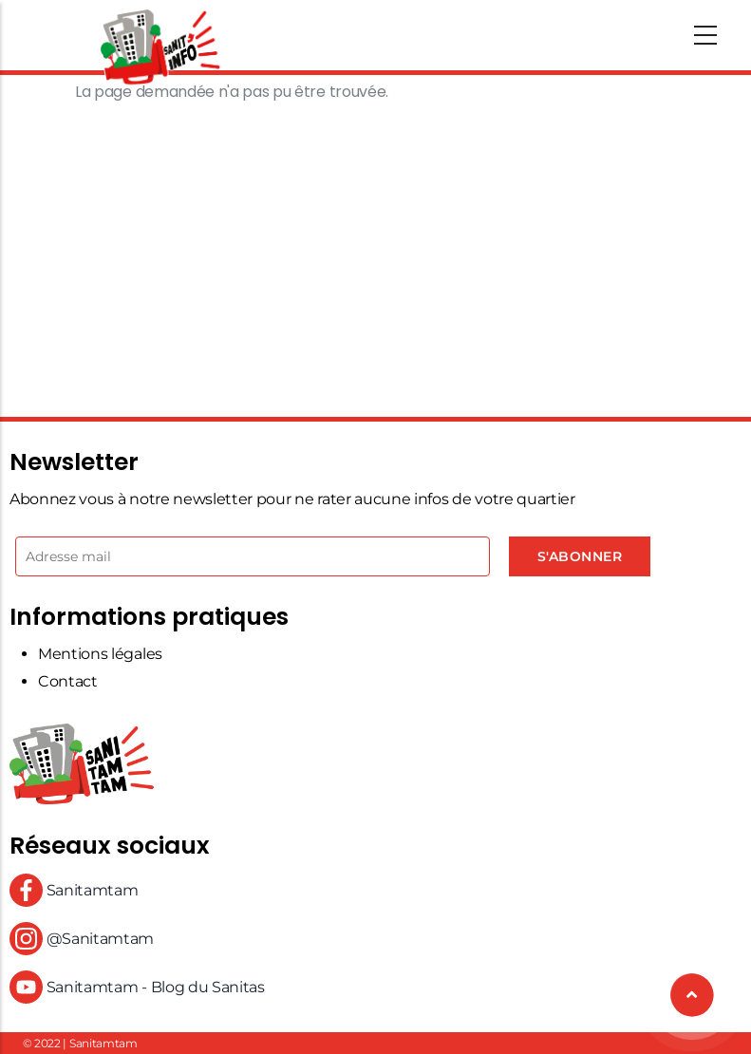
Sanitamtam (73, 890)
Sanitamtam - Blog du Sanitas (137, 987)
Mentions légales (100, 654)
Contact (68, 681)
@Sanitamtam (81, 939)
